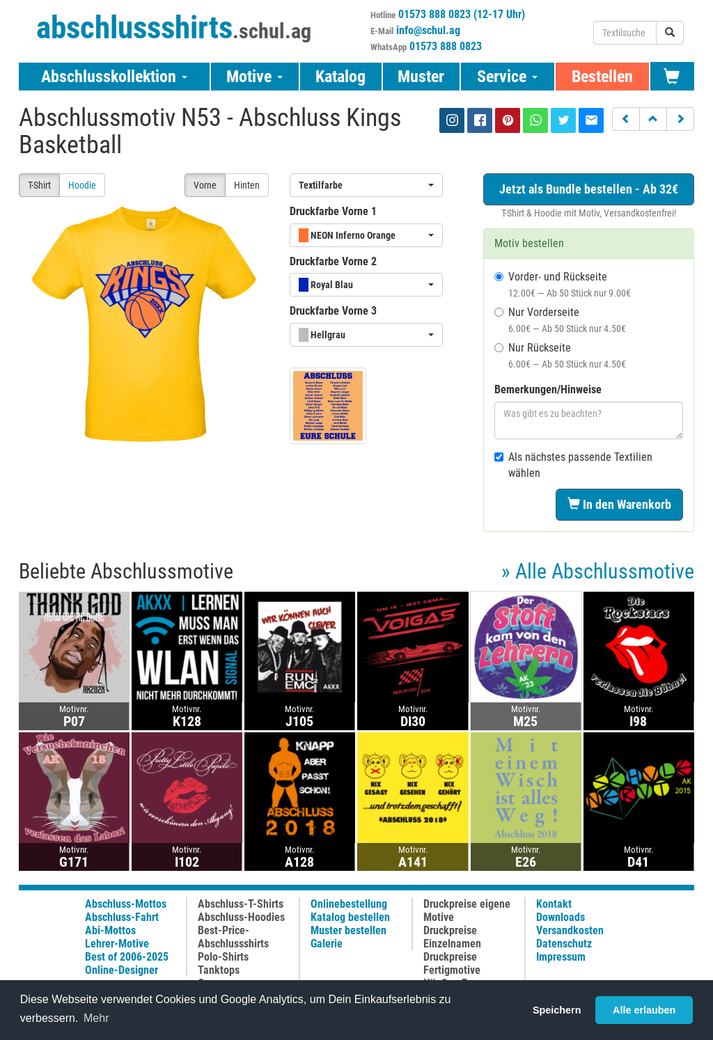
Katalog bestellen (350, 917)
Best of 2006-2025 (127, 956)
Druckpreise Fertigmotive (451, 963)
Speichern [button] (557, 1010)
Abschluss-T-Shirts (240, 904)
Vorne (205, 185)
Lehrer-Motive (117, 943)
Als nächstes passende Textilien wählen (573, 465)
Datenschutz (564, 943)
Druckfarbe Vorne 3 (333, 310)
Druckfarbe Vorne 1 (333, 211)
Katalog (340, 76)
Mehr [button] (96, 1018)
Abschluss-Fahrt (122, 917)
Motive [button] (254, 76)
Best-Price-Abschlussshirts (233, 937)
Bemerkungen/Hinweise (548, 389)
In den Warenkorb (619, 504)
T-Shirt (39, 185)
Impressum (561, 956)
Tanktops (219, 970)
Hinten (247, 185)
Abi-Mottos (110, 930)
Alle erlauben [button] (644, 1010)
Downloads (560, 917)
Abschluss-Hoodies (241, 917)
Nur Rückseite (560, 355)
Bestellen (602, 76)
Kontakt (554, 904)
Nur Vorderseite (560, 320)
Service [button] (507, 76)
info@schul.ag (428, 30)
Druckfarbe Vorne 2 (333, 261)
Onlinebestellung (349, 904)
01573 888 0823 (445, 46)
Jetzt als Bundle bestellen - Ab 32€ (588, 189)
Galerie (327, 943)
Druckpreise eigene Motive (466, 910)
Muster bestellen (348, 930)
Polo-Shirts (223, 956)
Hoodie (82, 185)
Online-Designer (121, 970)
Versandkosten (570, 930)
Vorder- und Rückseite (562, 284)
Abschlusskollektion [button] (114, 76)
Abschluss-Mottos (125, 904)
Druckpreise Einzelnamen (452, 937)
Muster (421, 76)
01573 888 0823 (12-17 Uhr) (461, 14)
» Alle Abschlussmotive (597, 571)
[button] (626, 119)
